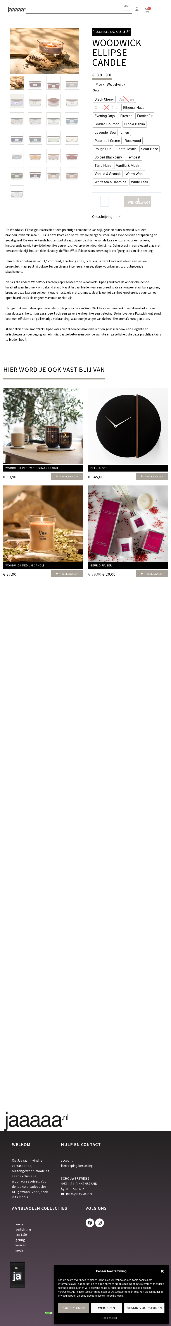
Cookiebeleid (109, 1317)
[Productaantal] (104, 201)
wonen (21, 1224)
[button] (162, 1271)
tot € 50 (21, 1235)
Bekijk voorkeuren (144, 1308)
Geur (96, 90)
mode (20, 1250)
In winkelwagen (139, 201)
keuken (21, 1245)
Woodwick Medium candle (25, 565)
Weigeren (106, 1308)
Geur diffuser (101, 565)
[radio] (104, 99)
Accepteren (73, 1308)
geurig (20, 1240)
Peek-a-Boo (99, 468)
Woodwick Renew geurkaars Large (32, 468)
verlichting (23, 1229)
